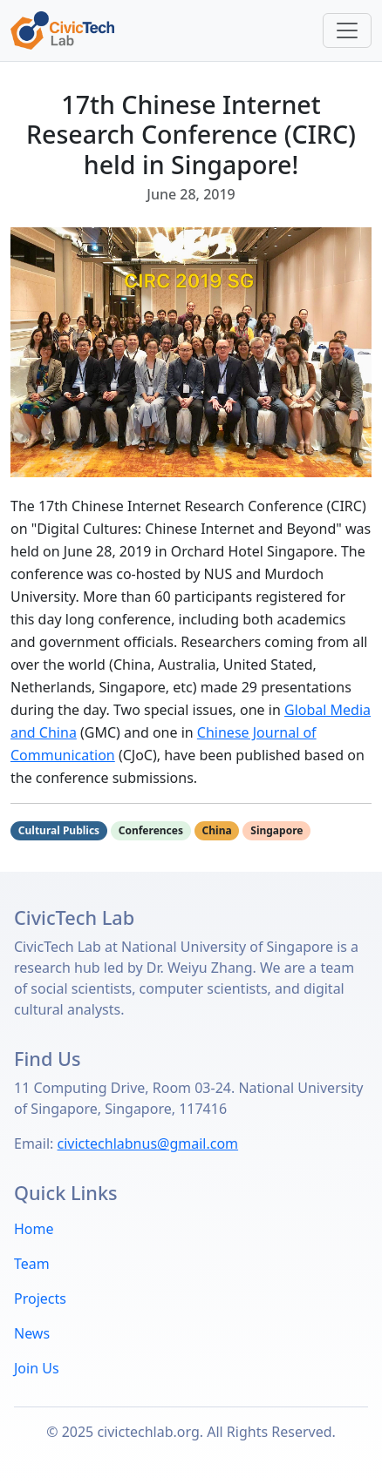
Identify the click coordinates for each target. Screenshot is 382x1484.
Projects (40, 1298)
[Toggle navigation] (347, 30)
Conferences (151, 830)
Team (32, 1263)
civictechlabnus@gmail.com (148, 1143)
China (217, 830)
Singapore (276, 830)
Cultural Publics (58, 830)
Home (34, 1228)
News (32, 1333)
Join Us (36, 1368)
